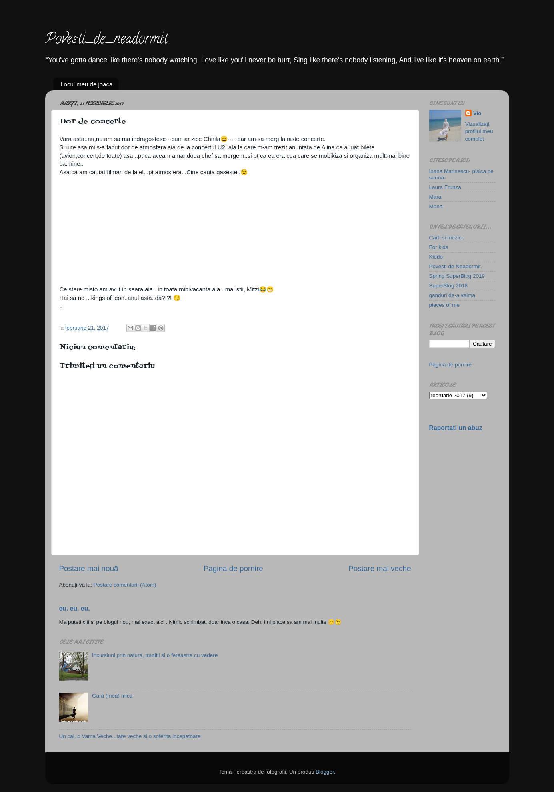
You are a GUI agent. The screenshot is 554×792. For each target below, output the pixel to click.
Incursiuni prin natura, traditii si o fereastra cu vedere (155, 655)
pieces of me (444, 305)
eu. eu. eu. (74, 608)
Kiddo (436, 257)
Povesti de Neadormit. (455, 266)
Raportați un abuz (455, 427)
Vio (477, 113)
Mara (435, 197)
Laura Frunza (445, 187)
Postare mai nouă (88, 568)
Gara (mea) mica (112, 696)
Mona (436, 206)
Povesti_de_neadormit (106, 40)
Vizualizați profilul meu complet (479, 131)
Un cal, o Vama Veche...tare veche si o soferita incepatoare (130, 736)
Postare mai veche (379, 568)
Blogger (325, 772)
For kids (438, 247)
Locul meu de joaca (86, 84)
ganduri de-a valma (452, 295)
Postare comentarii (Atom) (125, 585)
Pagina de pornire (233, 568)
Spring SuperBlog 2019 (457, 276)
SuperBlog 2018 (448, 286)
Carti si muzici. (446, 238)
